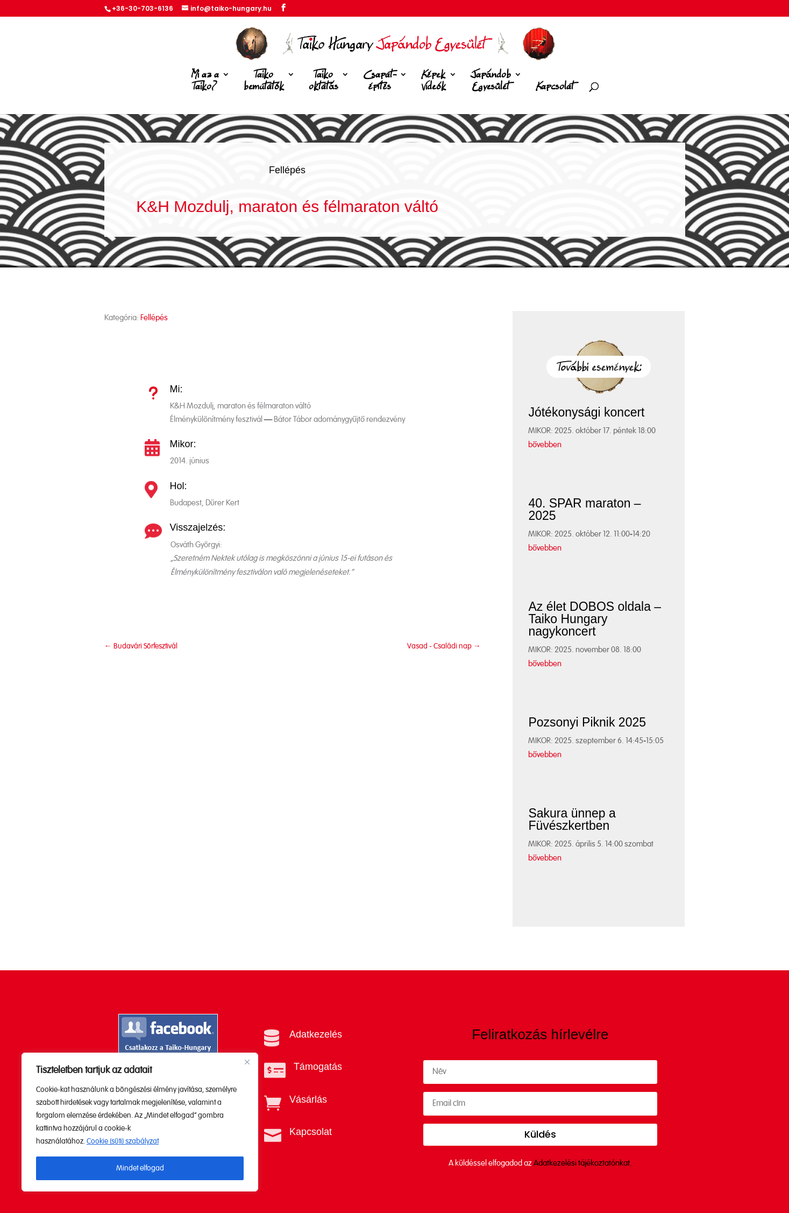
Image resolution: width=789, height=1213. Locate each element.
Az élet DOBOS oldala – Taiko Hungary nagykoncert (594, 619)
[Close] (246, 1061)
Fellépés (287, 170)
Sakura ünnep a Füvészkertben (571, 819)
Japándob (491, 82)
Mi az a (205, 82)
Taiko (264, 82)
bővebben (544, 445)
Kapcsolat (555, 86)
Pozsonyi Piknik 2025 (587, 722)
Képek (433, 82)
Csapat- (379, 82)
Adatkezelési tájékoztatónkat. (583, 1163)
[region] (140, 1122)
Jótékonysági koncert (586, 412)
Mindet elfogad (140, 1168)
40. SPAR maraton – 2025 (584, 509)
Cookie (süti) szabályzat (123, 1141)
